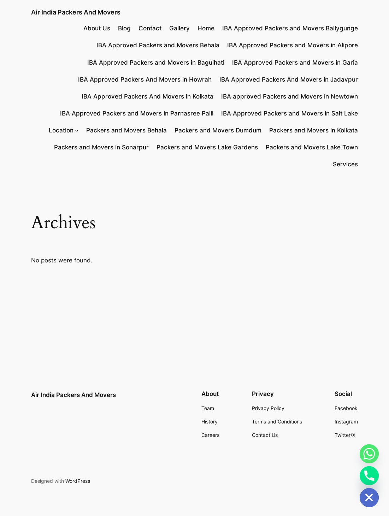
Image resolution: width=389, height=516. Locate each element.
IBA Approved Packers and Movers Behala (157, 45)
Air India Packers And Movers (75, 12)
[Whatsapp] (369, 453)
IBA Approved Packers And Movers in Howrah (145, 79)
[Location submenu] (76, 130)
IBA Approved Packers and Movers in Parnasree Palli (136, 113)
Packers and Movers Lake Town (312, 147)
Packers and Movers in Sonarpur (101, 147)
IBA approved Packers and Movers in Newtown (289, 96)
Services (345, 164)
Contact (149, 28)
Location (61, 130)
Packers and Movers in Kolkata (313, 130)
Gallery (179, 28)
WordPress (77, 481)
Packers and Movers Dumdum (218, 130)
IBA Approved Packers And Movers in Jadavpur (288, 79)
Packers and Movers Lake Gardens (207, 147)
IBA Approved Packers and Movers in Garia (295, 62)
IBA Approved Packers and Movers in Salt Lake (289, 113)
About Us (96, 28)
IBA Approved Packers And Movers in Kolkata (147, 96)
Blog (124, 28)
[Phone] (369, 475)
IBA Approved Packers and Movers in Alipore (292, 45)
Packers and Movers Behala (126, 130)
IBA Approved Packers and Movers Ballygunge (290, 28)
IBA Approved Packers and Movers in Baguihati (155, 62)
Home (206, 28)
